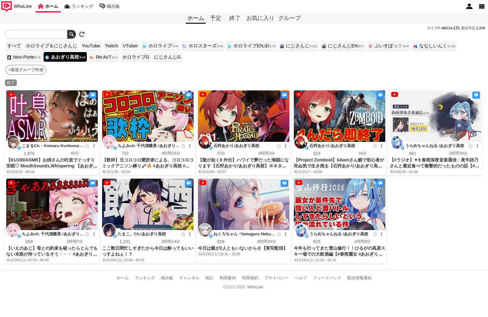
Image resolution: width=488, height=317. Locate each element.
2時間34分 (266, 241)
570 (220, 153)
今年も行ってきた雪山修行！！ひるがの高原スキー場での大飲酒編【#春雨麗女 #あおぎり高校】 (339, 254)
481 (412, 153)
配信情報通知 (359, 278)
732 (124, 153)
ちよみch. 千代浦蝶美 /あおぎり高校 (149, 146)
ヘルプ (301, 278)
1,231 (125, 241)
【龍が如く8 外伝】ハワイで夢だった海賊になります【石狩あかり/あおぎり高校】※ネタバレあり (243, 165)
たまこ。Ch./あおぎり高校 (142, 234)
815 (316, 241)
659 (28, 241)
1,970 (29, 153)
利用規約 (250, 278)
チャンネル (189, 278)
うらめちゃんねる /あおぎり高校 (434, 145)
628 (220, 241)
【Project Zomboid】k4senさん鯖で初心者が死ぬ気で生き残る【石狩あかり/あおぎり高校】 (339, 165)
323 (316, 153)
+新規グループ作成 (25, 69)
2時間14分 (170, 241)
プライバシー (276, 278)
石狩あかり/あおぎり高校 (236, 145)
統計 (209, 278)
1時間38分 (458, 153)
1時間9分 (362, 241)
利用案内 (228, 278)
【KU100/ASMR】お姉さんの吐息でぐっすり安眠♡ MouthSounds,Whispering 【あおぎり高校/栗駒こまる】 (51, 165)
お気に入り (260, 18)
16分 (362, 153)
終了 (235, 18)
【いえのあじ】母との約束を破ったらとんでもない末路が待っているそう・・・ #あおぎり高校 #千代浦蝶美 (52, 254)
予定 (215, 18)
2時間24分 (170, 153)
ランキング (145, 278)
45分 (74, 153)
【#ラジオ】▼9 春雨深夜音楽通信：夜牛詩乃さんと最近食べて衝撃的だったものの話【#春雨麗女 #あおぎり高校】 (434, 165)
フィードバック (327, 278)
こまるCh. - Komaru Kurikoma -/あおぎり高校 (52, 146)
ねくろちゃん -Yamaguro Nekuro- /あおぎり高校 (244, 235)
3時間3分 (266, 153)
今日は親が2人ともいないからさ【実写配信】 (243, 248)
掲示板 (167, 278)
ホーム (122, 278)
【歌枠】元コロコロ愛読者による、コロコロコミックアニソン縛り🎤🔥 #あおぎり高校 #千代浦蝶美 (148, 165)
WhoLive (255, 287)
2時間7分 (74, 241)
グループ (289, 18)
